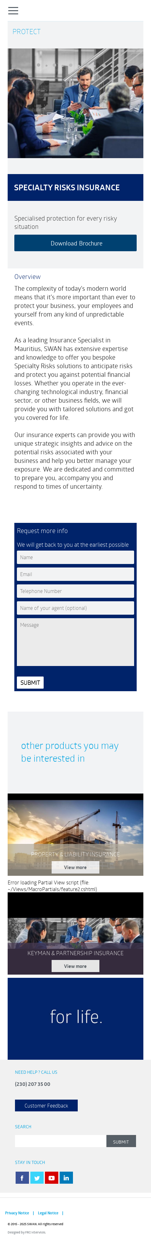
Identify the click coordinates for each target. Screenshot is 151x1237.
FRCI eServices (35, 1232)
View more (75, 867)
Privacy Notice (17, 1213)
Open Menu (13, 10)
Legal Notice (48, 1213)
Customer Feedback (46, 1105)
